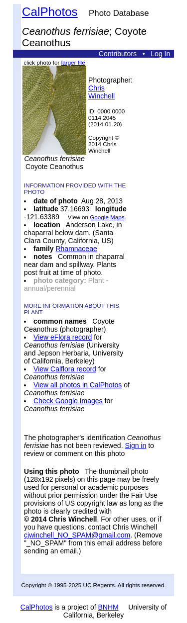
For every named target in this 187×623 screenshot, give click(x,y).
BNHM (108, 607)
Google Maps (107, 217)
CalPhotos (50, 11)
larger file (73, 62)
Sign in (135, 445)
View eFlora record (62, 337)
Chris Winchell (101, 92)
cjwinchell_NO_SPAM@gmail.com (77, 535)
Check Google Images (68, 401)
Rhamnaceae (76, 249)
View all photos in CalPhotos (77, 385)
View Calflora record (64, 369)
